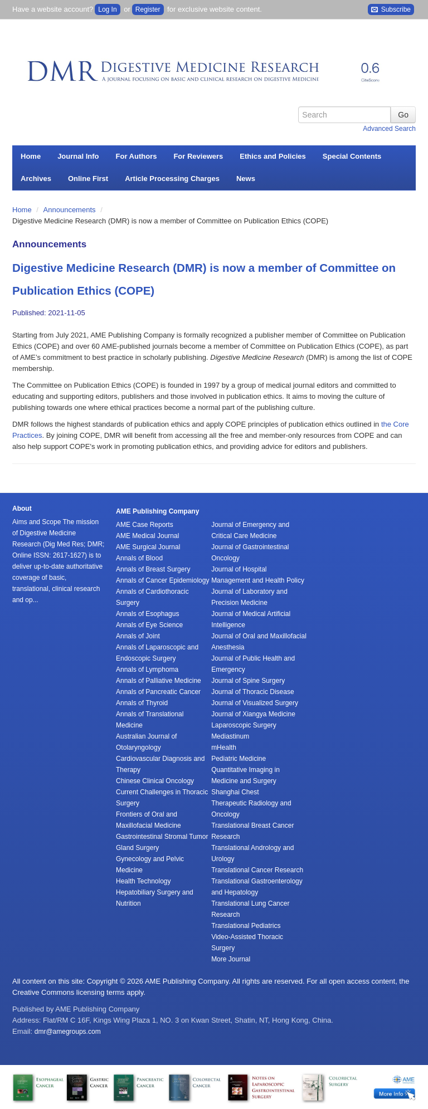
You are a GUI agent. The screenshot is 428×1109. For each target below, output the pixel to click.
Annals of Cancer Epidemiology (162, 580)
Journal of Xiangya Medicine (253, 714)
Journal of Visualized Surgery (254, 703)
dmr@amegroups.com (68, 1031)
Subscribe (391, 10)
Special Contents (352, 156)
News (245, 178)
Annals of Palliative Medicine (158, 681)
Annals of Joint (138, 636)
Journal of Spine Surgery (248, 681)
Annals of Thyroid (142, 703)
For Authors (136, 156)
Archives (36, 178)
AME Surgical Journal (148, 547)
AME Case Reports (144, 525)
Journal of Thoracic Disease (252, 692)
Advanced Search (389, 129)
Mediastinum (230, 736)
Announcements (70, 210)
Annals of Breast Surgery (153, 569)
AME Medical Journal (147, 536)
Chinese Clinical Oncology (155, 781)
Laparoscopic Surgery (243, 725)
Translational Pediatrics (245, 926)
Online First (88, 178)
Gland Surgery (137, 848)
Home (31, 156)
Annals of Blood (139, 558)
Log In (107, 9)
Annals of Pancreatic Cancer (158, 692)
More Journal (230, 959)
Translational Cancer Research (257, 870)
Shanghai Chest (235, 792)
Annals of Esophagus (147, 614)
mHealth (223, 747)
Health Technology (143, 881)
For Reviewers (198, 156)
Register (147, 9)
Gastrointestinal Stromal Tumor (162, 837)
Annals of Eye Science (149, 625)
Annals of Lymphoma (147, 669)
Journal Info (78, 156)
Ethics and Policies (273, 156)
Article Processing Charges (172, 178)
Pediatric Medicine (238, 759)
